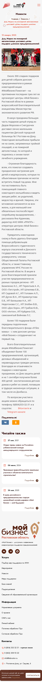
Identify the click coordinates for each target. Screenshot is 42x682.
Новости (24, 19)
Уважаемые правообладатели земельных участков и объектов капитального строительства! (21, 473)
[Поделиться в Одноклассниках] (15, 422)
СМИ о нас (6, 618)
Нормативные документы (12, 607)
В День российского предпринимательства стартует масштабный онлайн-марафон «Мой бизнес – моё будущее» (18, 499)
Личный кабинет (8, 623)
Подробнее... (16, 677)
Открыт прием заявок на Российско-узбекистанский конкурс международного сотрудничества (18, 448)
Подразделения (8, 589)
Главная (14, 19)
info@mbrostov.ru (9, 658)
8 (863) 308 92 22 (10, 653)
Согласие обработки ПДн (12, 634)
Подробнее (32, 455)
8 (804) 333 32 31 (10, 647)
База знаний (7, 584)
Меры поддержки (9, 578)
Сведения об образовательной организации (19, 594)
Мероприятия (7, 568)
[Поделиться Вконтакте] (5, 422)
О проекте (6, 612)
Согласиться (33, 675)
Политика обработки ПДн (12, 628)
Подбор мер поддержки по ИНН (15, 563)
